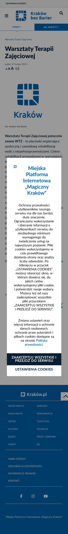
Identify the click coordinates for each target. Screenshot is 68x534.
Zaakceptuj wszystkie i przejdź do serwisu (34, 359)
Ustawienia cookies (34, 369)
